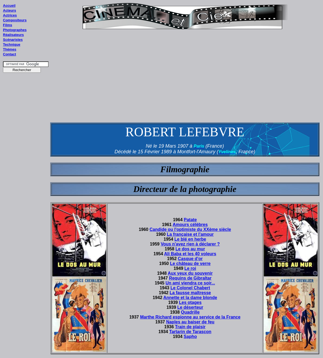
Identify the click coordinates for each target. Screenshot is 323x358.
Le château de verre (190, 263)
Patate (190, 219)
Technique (11, 44)
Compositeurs (14, 20)
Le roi (190, 268)
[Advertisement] (26, 178)
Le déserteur (190, 307)
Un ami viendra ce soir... (190, 283)
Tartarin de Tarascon (190, 331)
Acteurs (9, 10)
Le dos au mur (190, 249)
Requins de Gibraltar (190, 278)
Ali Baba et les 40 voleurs (190, 253)
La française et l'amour (190, 234)
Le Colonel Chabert (190, 288)
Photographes (14, 30)
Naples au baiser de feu (190, 322)
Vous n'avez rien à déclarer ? (190, 244)
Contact (9, 54)
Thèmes (9, 49)
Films (7, 25)
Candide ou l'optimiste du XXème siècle (190, 229)
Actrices (10, 15)
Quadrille (190, 312)
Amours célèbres (190, 224)
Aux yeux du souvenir (190, 273)
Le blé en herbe (190, 239)
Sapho (190, 336)
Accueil (9, 6)
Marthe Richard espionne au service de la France (190, 317)
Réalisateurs (13, 35)
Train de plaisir (190, 326)
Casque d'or (190, 258)
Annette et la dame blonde (190, 297)
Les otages (190, 302)
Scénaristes (13, 40)
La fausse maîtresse (190, 292)
